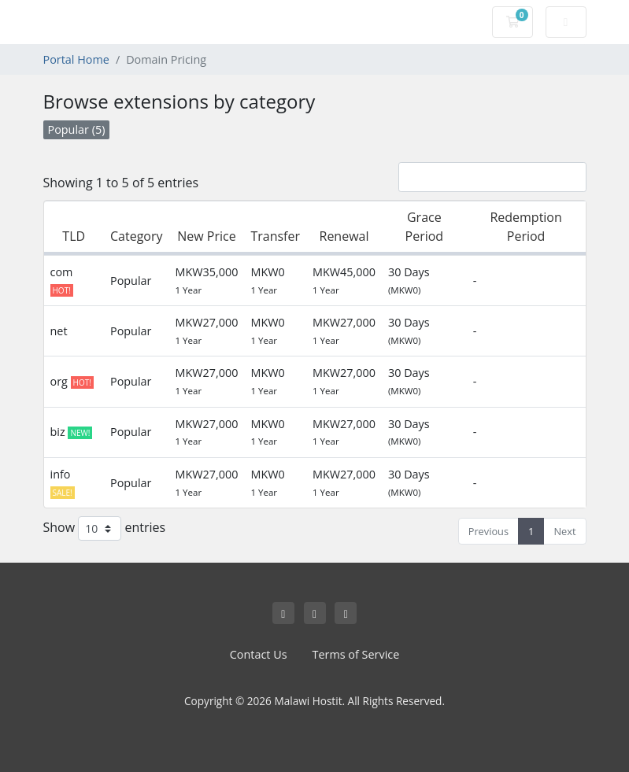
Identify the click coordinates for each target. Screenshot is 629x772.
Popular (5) (76, 129)
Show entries (104, 528)
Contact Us (258, 654)
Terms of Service (356, 654)
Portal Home (76, 59)
